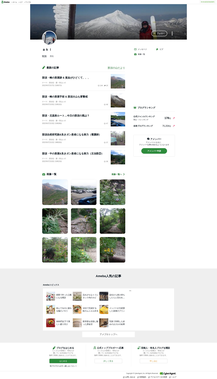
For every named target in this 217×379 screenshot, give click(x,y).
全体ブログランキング (143, 126)
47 (106, 123)
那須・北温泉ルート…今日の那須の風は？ (65, 115)
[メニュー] (172, 34)
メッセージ (140, 49)
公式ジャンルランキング (144, 116)
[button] (159, 33)
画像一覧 (139, 54)
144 (100, 86)
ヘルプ (172, 377)
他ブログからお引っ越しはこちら (62, 366)
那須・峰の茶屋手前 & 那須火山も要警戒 (65, 96)
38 (106, 161)
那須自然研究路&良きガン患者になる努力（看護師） (71, 134)
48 (106, 105)
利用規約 (141, 377)
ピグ (159, 49)
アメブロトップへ (108, 334)
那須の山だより (116, 67)
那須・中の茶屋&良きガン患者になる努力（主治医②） (73, 153)
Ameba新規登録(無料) (208, 2)
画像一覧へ (118, 174)
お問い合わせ (129, 377)
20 (106, 86)
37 (106, 142)
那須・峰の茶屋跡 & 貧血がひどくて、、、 (66, 77)
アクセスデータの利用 (157, 377)
